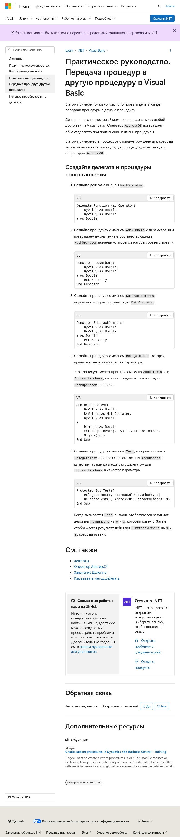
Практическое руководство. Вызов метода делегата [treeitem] (29, 68)
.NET (81, 50)
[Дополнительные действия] (171, 50)
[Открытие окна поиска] (159, 6)
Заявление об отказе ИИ (23, 832)
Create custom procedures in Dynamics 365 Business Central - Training (115, 752)
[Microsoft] (8, 6)
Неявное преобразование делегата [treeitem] (27, 99)
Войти (170, 6)
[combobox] (30, 50)
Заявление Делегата (90, 572)
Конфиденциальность (148, 832)
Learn (69, 50)
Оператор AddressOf (91, 566)
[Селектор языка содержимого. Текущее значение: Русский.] (15, 821)
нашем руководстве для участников (91, 649)
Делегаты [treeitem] (15, 58)
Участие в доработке (112, 832)
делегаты (81, 560)
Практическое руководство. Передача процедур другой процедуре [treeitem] (29, 84)
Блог (85, 832)
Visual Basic (97, 50)
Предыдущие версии (61, 832)
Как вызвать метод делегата (97, 578)
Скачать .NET (162, 18)
